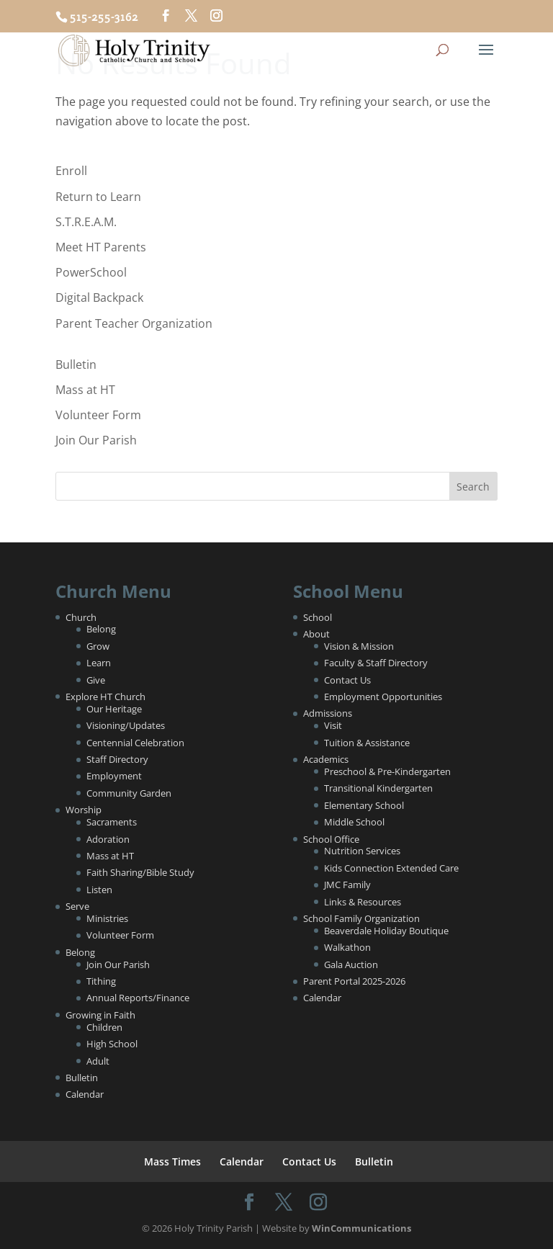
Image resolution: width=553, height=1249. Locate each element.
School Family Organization (361, 918)
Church (81, 617)
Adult (97, 1061)
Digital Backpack (99, 297)
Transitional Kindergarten (378, 788)
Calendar (85, 1094)
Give (95, 679)
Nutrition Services (362, 850)
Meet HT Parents (100, 247)
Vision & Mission (359, 646)
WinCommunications (361, 1228)
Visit (333, 725)
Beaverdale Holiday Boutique (386, 930)
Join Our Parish (96, 440)
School (317, 617)
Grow (97, 646)
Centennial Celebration (135, 742)
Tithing (101, 981)
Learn (98, 662)
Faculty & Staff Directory (376, 662)
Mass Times (172, 1161)
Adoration (108, 839)
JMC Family (347, 884)
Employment (114, 775)
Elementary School (364, 805)
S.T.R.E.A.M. (86, 222)
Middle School (354, 821)
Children (104, 1027)
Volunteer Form (98, 415)
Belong (101, 628)
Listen (99, 889)
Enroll (71, 171)
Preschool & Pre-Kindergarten (387, 771)
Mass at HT (85, 390)
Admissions (327, 713)
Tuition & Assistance (367, 742)
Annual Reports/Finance (137, 997)
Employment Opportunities (383, 696)
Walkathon (347, 947)
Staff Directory (117, 759)
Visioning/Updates (125, 725)
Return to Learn (98, 197)
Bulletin (75, 364)
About (316, 633)
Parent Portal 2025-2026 (354, 981)
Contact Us (347, 679)
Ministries (107, 918)
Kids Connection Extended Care (391, 867)
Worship (84, 809)
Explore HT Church (105, 696)
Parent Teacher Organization (133, 323)
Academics (326, 759)
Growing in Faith (100, 1014)
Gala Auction (351, 964)
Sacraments (111, 821)
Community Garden (128, 793)
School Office (331, 839)
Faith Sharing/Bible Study (140, 872)
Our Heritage (114, 708)
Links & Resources (362, 901)
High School (112, 1043)
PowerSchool (91, 272)
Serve (77, 906)
